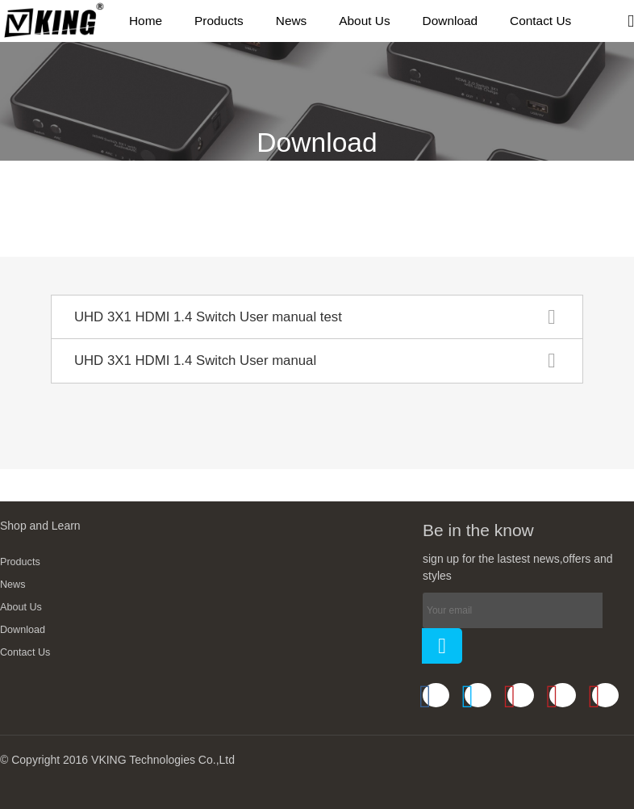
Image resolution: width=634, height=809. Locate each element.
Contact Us (25, 652)
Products (20, 562)
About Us (21, 607)
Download (22, 629)
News (13, 584)
